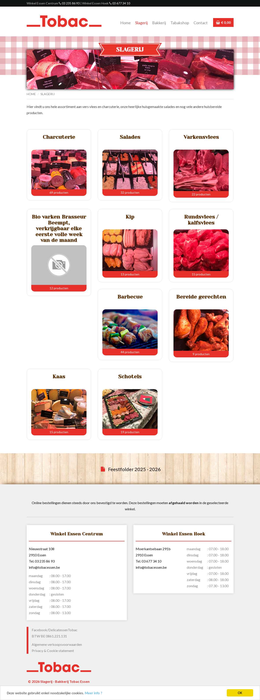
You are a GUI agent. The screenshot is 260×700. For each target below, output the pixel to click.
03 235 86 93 (71, 3)
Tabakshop (179, 22)
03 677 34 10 (121, 3)
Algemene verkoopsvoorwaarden (57, 644)
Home (125, 22)
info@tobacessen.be (44, 567)
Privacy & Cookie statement (53, 650)
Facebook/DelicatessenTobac (54, 630)
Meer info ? (93, 693)
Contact (201, 22)
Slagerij (141, 22)
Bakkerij (159, 22)
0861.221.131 (56, 636)
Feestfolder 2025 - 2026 (134, 469)
